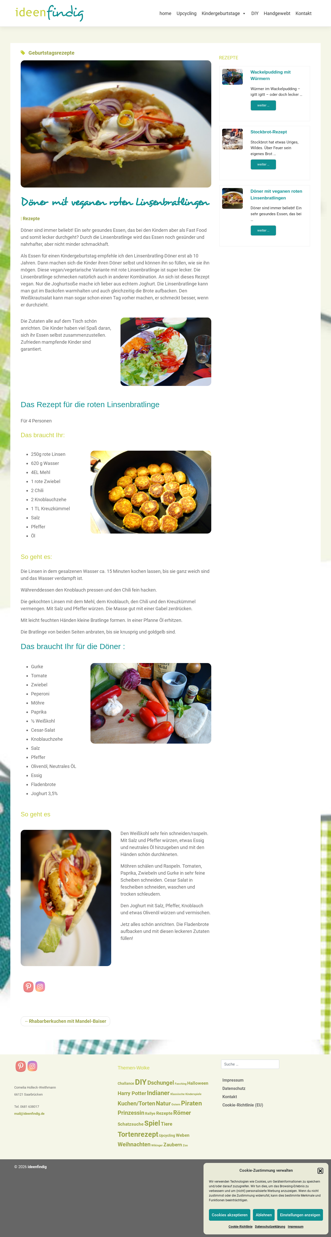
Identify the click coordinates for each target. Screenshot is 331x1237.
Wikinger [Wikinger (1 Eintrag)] (157, 1145)
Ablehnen (264, 1215)
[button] (320, 1170)
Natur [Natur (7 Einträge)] (163, 1103)
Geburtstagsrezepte (51, 53)
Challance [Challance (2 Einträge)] (126, 1083)
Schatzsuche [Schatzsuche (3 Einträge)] (131, 1124)
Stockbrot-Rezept (269, 132)
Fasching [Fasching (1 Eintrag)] (180, 1083)
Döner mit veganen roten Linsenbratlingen (276, 194)
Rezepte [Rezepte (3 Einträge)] (164, 1113)
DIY (255, 13)
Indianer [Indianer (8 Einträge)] (158, 1093)
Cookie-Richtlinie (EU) (242, 1105)
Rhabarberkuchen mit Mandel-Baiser (67, 1021)
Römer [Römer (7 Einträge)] (182, 1112)
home (165, 13)
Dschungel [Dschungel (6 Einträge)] (160, 1083)
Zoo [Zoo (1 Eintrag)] (185, 1145)
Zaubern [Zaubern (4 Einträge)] (172, 1145)
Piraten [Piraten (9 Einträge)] (191, 1103)
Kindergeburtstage (224, 13)
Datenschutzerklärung (270, 1226)
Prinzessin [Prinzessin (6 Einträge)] (131, 1113)
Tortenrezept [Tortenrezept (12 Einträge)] (138, 1134)
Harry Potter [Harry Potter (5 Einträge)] (132, 1093)
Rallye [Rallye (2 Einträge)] (150, 1113)
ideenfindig (37, 1166)
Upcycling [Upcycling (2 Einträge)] (167, 1135)
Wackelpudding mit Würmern (271, 75)
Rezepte (31, 218)
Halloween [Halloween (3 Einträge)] (197, 1083)
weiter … (263, 105)
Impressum (295, 1226)
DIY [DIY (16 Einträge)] (141, 1082)
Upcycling (187, 13)
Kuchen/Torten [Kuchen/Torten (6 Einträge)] (136, 1103)
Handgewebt (277, 13)
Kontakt (304, 13)
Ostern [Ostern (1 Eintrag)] (175, 1104)
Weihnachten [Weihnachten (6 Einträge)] (134, 1144)
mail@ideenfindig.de (29, 1114)
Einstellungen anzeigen (300, 1215)
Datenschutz (233, 1088)
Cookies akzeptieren (229, 1215)
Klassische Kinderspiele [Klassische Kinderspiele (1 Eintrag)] (185, 1094)
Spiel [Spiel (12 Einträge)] (152, 1123)
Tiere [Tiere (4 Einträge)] (166, 1124)
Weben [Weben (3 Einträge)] (183, 1135)
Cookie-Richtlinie (240, 1226)
